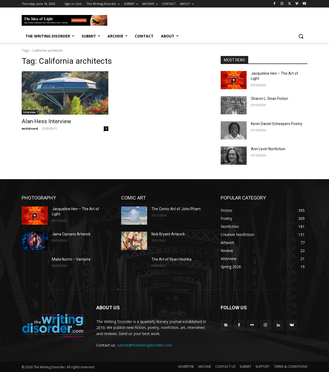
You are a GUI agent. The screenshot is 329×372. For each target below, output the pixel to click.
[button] (300, 36)
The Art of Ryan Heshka (171, 259)
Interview (29, 112)
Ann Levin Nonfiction (268, 149)
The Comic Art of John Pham (176, 209)
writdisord (30, 128)
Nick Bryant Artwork (168, 234)
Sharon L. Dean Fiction (269, 98)
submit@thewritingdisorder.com (144, 345)
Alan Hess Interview (46, 121)
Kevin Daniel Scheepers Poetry (276, 124)
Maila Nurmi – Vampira (71, 259)
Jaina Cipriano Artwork (71, 234)
